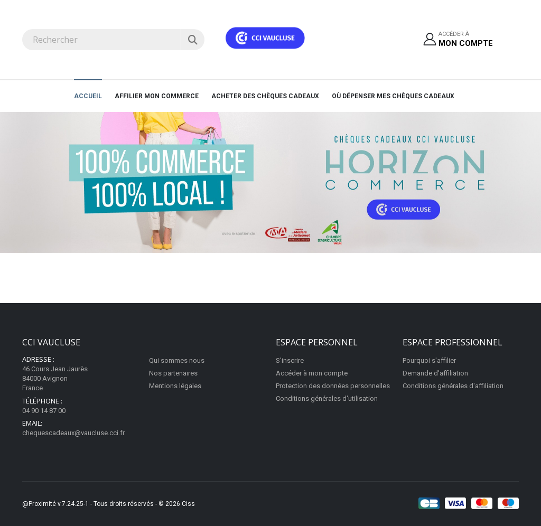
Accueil (88, 96)
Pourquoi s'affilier (429, 360)
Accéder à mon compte (312, 373)
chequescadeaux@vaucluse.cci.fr (73, 433)
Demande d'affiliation (435, 373)
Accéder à (466, 40)
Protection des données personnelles (333, 386)
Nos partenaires (173, 373)
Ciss (188, 504)
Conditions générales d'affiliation (453, 386)
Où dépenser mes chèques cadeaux (393, 96)
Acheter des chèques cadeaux (265, 96)
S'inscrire (290, 360)
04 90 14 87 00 (44, 411)
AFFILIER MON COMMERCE (157, 96)
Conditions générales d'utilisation (327, 398)
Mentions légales (175, 386)
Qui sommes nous (176, 360)
